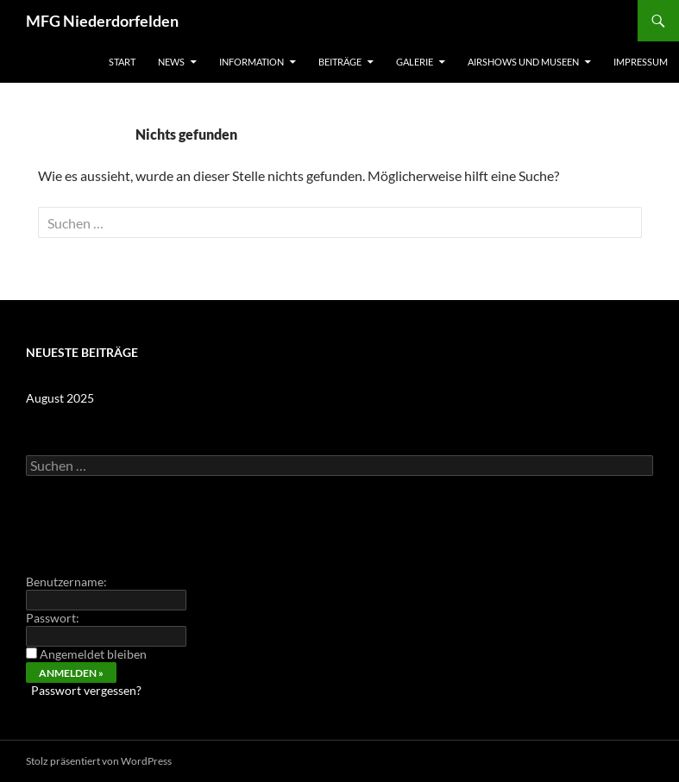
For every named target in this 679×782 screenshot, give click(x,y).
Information (251, 61)
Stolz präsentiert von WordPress (99, 760)
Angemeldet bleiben (93, 654)
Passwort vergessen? (86, 690)
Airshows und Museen (523, 61)
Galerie (414, 61)
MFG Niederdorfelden (102, 20)
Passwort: (52, 617)
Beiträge (340, 61)
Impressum (640, 61)
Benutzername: (66, 581)
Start (122, 61)
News (171, 61)
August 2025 (60, 398)
